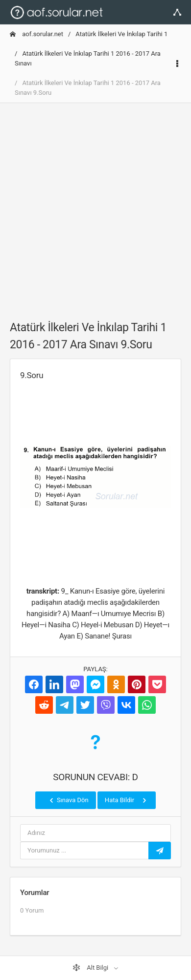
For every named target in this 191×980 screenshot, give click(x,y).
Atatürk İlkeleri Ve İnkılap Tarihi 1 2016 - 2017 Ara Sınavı (88, 58)
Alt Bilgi (91, 968)
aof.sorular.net (36, 34)
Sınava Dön (68, 800)
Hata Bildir (126, 800)
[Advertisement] (95, 206)
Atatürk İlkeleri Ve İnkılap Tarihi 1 (121, 34)
